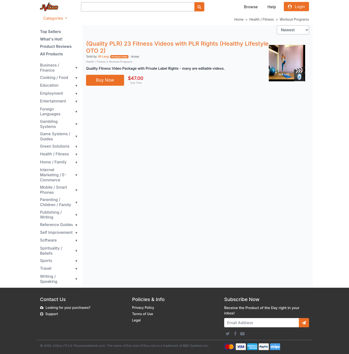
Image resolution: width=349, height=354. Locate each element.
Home (239, 19)
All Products (51, 53)
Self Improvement (56, 232)
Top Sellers (50, 31)
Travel (45, 268)
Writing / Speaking (48, 279)
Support (51, 314)
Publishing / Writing (51, 215)
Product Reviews (56, 46)
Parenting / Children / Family (55, 202)
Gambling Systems (49, 124)
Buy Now (105, 80)
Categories (53, 18)
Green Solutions (55, 146)
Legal (136, 320)
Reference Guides (56, 224)
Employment (51, 93)
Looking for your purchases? (68, 308)
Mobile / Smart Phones (53, 190)
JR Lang (103, 56)
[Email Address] (261, 322)
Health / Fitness (261, 19)
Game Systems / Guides (55, 136)
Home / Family (53, 162)
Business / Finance (49, 68)
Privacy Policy (143, 308)
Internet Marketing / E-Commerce (53, 174)
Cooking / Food (54, 77)
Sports (46, 260)
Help (271, 6)
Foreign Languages (50, 112)
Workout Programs (294, 19)
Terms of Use (142, 314)
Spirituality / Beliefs (51, 251)
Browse (251, 6)
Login (296, 6)
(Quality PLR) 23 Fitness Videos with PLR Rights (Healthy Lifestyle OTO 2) (177, 47)
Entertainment (53, 101)
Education (49, 85)
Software (48, 240)
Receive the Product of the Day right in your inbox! (262, 310)
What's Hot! (51, 39)
